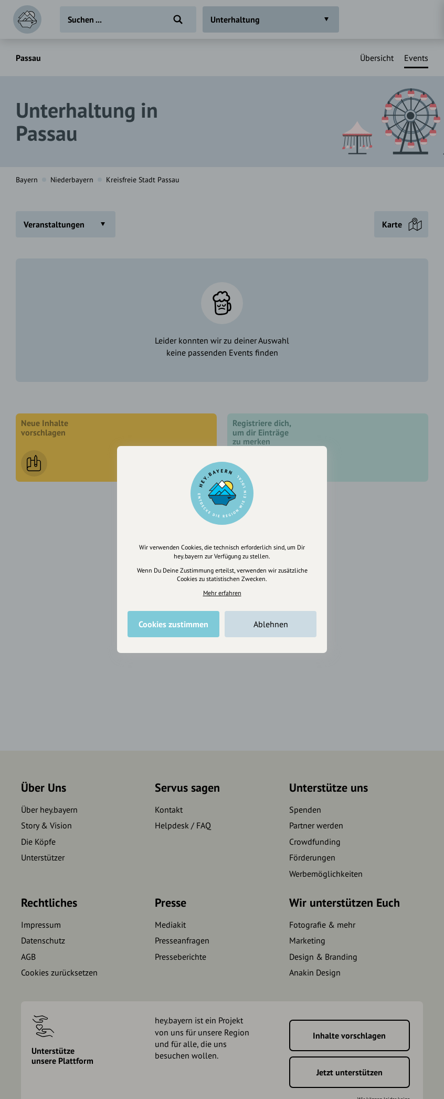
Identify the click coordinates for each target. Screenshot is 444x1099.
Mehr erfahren (222, 593)
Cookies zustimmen (173, 624)
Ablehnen (270, 624)
